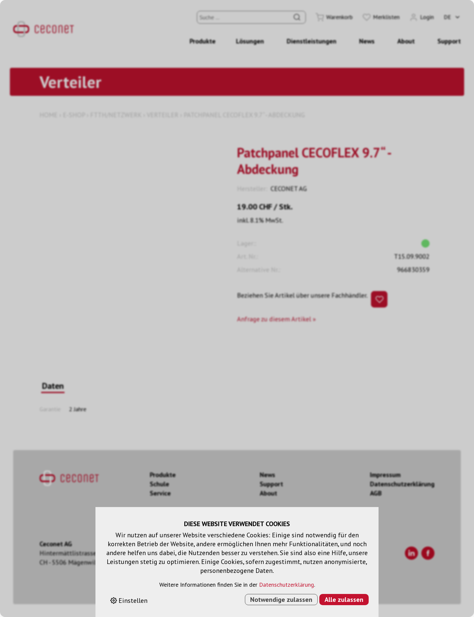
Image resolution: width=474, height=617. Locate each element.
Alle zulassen (344, 599)
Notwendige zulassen (281, 599)
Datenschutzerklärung (286, 584)
